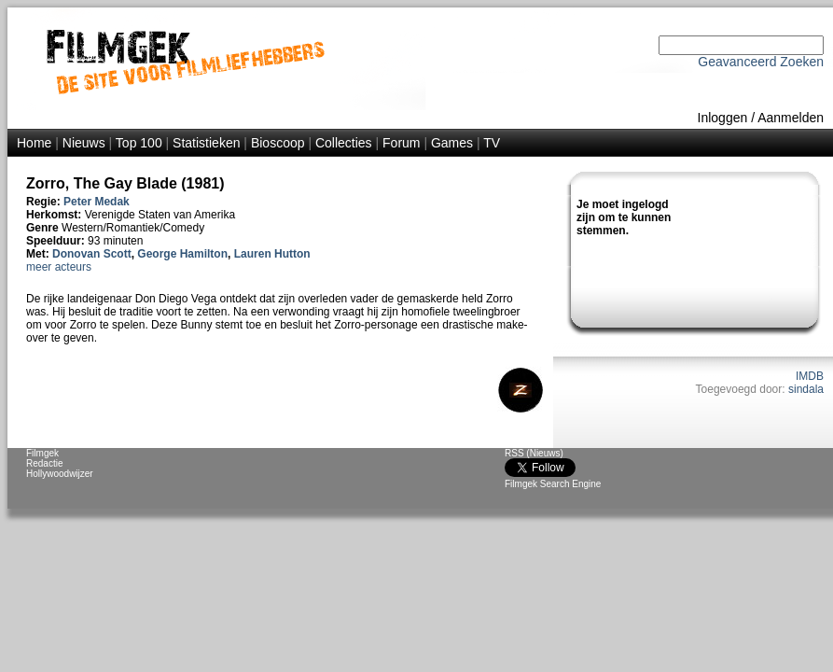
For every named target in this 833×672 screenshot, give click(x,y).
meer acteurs (58, 266)
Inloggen (723, 117)
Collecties (343, 142)
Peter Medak (96, 201)
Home (34, 142)
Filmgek (42, 453)
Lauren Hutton (272, 253)
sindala (806, 389)
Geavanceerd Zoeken (761, 61)
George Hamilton (182, 253)
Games (452, 142)
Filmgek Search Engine (553, 484)
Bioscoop (278, 142)
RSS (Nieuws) (534, 453)
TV (491, 142)
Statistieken (206, 142)
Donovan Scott (92, 253)
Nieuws (83, 142)
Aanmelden (790, 117)
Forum (401, 142)
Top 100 (139, 142)
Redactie (44, 463)
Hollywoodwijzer (59, 474)
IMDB (810, 376)
